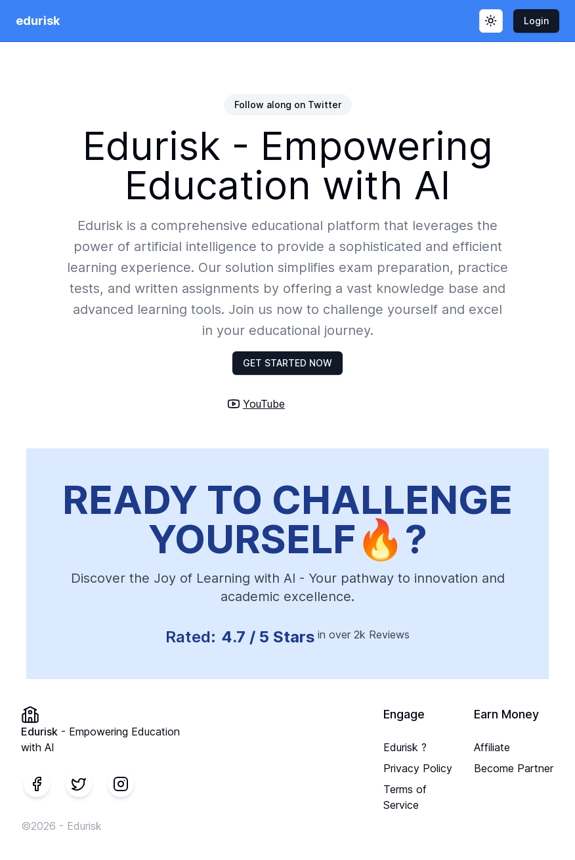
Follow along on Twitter (287, 104)
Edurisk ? (405, 747)
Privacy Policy (417, 768)
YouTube (264, 403)
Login (536, 20)
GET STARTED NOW (287, 362)
